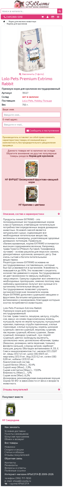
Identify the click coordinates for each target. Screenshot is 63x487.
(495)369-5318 (13, 16)
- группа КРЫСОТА (17, 483)
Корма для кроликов (17, 23)
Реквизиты (11, 465)
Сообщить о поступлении (43, 130)
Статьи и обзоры (14, 452)
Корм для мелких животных (22, 21)
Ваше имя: (8, 109)
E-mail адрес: (10, 119)
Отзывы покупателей (15, 389)
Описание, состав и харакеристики (23, 213)
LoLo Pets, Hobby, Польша (37, 100)
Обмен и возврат (14, 439)
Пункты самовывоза (16, 433)
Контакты (10, 462)
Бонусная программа (17, 436)
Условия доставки (15, 431)
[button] (59, 11)
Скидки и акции (14, 449)
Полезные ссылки (15, 470)
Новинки (10, 446)
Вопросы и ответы (15, 467)
